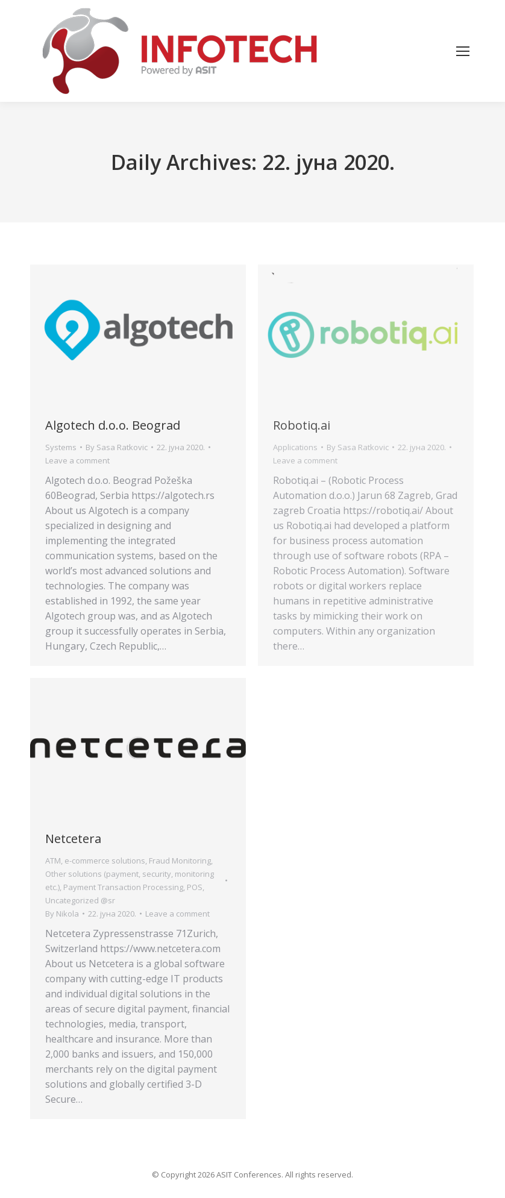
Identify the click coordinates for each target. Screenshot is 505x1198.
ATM (53, 860)
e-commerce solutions (104, 860)
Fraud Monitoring (180, 860)
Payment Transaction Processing (123, 887)
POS (194, 887)
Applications (295, 447)
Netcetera (73, 838)
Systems (61, 447)
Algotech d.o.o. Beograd (112, 425)
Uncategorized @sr (80, 900)
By (117, 447)
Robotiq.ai (301, 425)
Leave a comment (77, 460)
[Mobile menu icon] (463, 51)
